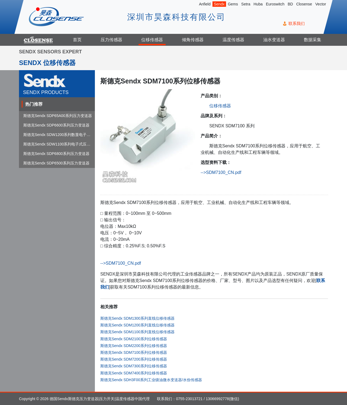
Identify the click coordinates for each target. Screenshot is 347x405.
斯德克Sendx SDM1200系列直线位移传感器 (137, 325)
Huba (257, 4)
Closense (304, 4)
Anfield (205, 4)
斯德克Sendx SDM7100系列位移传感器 (133, 352)
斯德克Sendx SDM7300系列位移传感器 (133, 366)
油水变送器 (274, 39)
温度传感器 (233, 39)
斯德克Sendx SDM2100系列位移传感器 (133, 339)
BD (290, 4)
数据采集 (312, 39)
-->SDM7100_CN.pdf (221, 172)
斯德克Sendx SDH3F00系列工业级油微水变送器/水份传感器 (151, 380)
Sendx (219, 4)
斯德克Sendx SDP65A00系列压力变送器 (57, 116)
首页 (77, 39)
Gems (233, 4)
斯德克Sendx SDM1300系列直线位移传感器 (137, 318)
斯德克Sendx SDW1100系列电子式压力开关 (60, 144)
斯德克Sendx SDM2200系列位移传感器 (133, 346)
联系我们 (296, 23)
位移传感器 (152, 39)
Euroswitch (275, 4)
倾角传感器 (193, 39)
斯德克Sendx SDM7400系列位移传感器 (133, 373)
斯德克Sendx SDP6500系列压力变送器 (56, 163)
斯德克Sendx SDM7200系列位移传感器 (133, 359)
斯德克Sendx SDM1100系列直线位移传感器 (137, 332)
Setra (245, 4)
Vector (320, 4)
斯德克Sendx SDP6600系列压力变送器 (56, 125)
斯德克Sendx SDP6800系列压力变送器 (56, 153)
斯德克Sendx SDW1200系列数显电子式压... (60, 134)
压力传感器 (111, 39)
